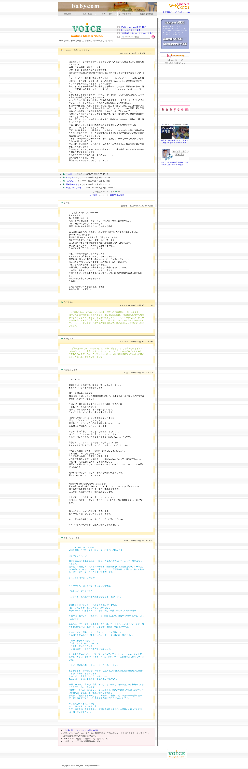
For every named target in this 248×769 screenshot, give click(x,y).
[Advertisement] (175, 89)
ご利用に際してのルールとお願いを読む (81, 730)
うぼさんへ (71, 177)
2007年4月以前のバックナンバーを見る (137, 33)
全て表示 (93, 195)
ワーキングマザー (126, 14)
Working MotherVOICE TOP (133, 27)
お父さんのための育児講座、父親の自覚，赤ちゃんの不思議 (175, 162)
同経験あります (73, 184)
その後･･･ (70, 174)
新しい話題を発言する (130, 30)
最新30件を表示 (117, 195)
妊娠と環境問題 (146, 14)
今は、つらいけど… (75, 188)
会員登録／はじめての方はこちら (176, 12)
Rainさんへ (71, 181)
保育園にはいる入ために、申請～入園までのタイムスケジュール (175, 140)
